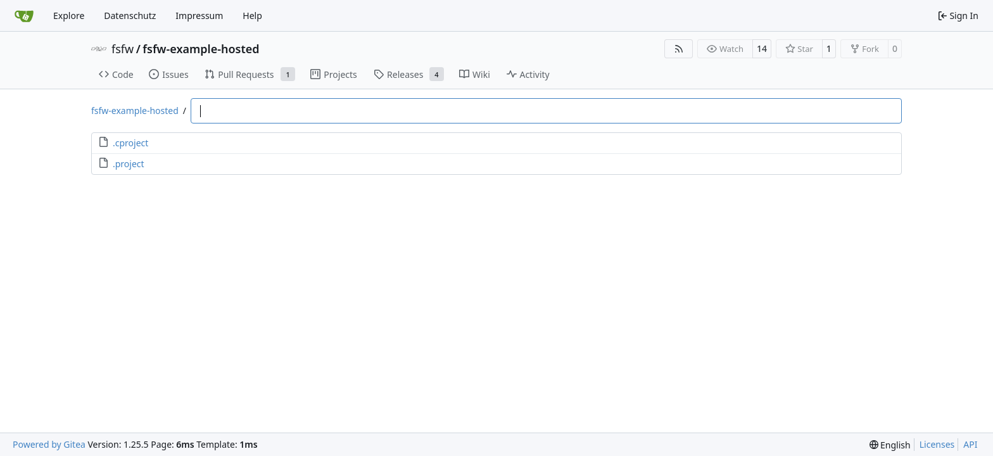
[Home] (24, 15)
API (970, 444)
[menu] (890, 445)
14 (762, 48)
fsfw (122, 48)
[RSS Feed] (678, 48)
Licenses (937, 444)
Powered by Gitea (49, 444)
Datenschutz (130, 16)
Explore (68, 16)
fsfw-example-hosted (200, 48)
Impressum (199, 16)
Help (252, 16)
